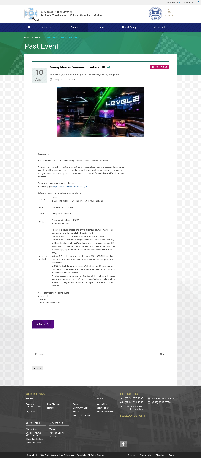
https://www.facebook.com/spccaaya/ (69, 186)
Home (26, 37)
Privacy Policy (146, 455)
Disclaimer (160, 455)
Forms (171, 455)
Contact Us (189, 2)
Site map (131, 455)
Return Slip (45, 324)
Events (38, 37)
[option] (100, 112)
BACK (38, 368)
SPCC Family (172, 2)
